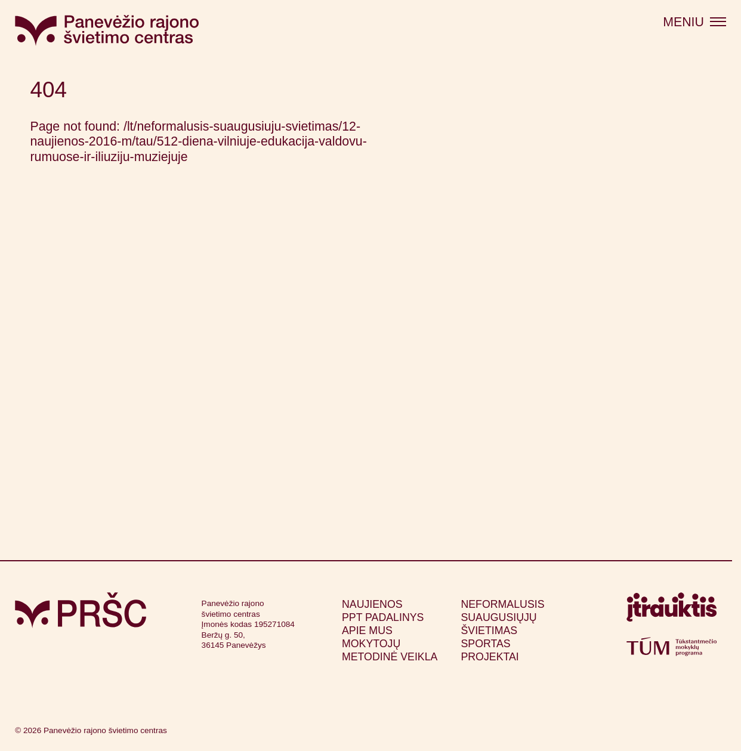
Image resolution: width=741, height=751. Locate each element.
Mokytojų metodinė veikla (389, 650)
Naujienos (372, 604)
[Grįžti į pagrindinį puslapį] (80, 610)
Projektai (489, 657)
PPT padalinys (383, 617)
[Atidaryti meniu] (694, 22)
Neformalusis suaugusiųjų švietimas (502, 617)
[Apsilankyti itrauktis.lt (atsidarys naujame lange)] (671, 610)
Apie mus (367, 630)
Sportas (485, 644)
